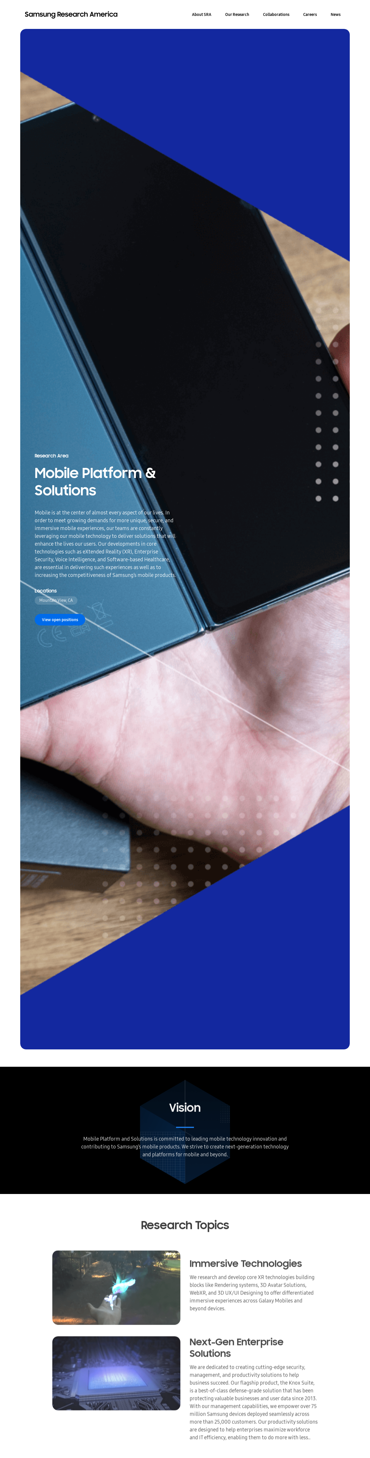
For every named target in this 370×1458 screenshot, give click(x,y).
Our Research (237, 14)
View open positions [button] (60, 620)
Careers (310, 14)
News (336, 14)
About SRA (201, 14)
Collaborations (276, 14)
